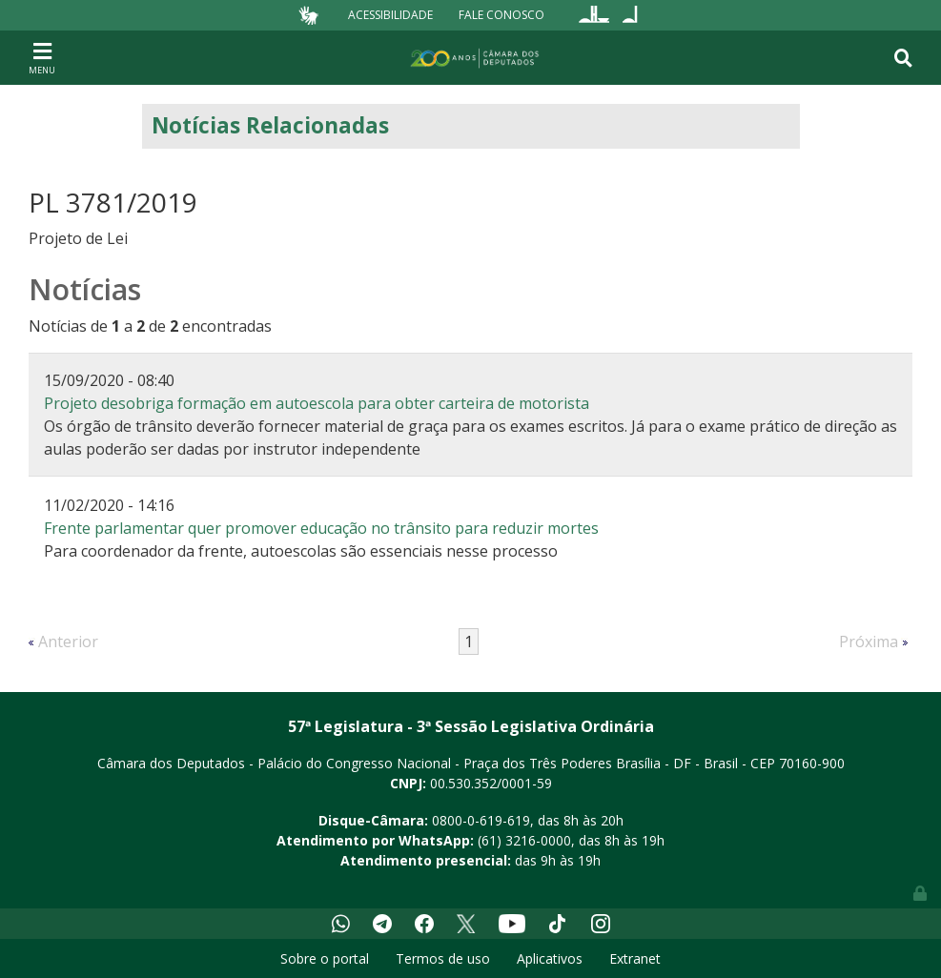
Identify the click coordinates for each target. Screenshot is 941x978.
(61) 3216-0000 (524, 840)
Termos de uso (443, 958)
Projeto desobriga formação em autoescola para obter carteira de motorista (316, 403)
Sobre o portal (324, 958)
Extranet (635, 958)
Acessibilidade (390, 15)
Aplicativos (550, 958)
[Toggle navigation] (42, 57)
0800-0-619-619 (481, 820)
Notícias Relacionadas (270, 125)
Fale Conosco (501, 15)
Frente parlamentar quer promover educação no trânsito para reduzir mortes (321, 528)
